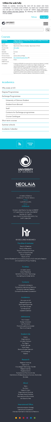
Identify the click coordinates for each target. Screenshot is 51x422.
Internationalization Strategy (25, 407)
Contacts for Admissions (26, 285)
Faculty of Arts (25, 256)
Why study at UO (8, 88)
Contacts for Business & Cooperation (25, 291)
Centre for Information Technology (26, 274)
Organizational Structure (25, 392)
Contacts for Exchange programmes (20, 112)
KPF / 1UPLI (16, 48)
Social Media (25, 347)
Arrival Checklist (25, 351)
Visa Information (25, 324)
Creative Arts (25, 364)
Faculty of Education (26, 248)
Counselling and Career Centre (25, 276)
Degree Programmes (10, 92)
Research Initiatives (25, 362)
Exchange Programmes (11, 96)
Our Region (25, 343)
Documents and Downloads (25, 396)
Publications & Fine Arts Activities (25, 373)
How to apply (25, 319)
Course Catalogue (13, 116)
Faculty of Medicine (25, 246)
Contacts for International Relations (25, 287)
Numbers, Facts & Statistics (25, 394)
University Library (26, 270)
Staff (8, 108)
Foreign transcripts (25, 322)
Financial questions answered (25, 326)
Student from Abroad (14, 104)
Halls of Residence (25, 272)
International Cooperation (25, 409)
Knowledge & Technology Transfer (26, 367)
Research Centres (25, 369)
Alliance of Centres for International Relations (26, 411)
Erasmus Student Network (25, 349)
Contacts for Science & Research (25, 289)
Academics (8, 82)
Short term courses (9, 121)
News (25, 386)
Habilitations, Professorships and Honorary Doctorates (25, 375)
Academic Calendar (10, 129)
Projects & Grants (25, 371)
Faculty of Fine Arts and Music (25, 250)
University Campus (25, 341)
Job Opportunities (25, 398)
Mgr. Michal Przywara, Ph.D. (21, 57)
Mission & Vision (25, 390)
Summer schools (8, 125)
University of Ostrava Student (17, 100)
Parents (25, 353)
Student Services (25, 345)
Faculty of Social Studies (26, 252)
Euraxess (25, 377)
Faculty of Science (25, 254)
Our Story (25, 388)
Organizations (25, 339)
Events (25, 337)
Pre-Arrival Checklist (25, 328)
